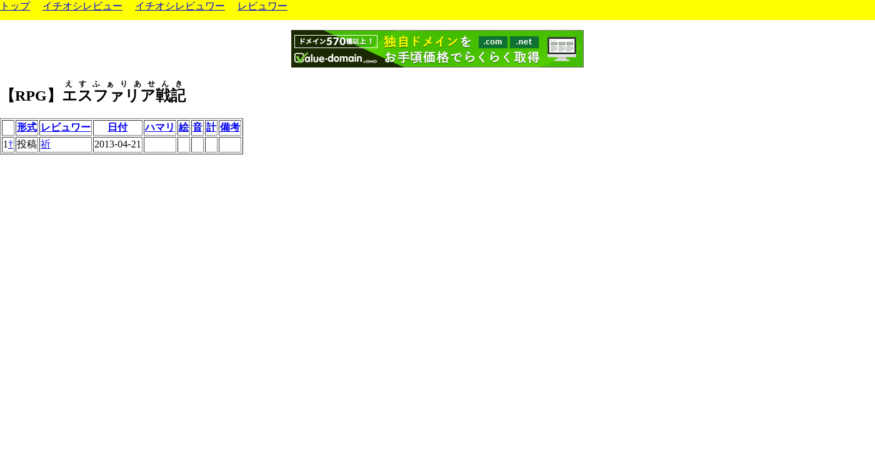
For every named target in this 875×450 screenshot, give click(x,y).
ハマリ (160, 127)
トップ (15, 6)
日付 (118, 127)
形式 (27, 127)
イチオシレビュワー (180, 6)
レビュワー (263, 6)
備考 (230, 127)
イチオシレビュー (82, 6)
